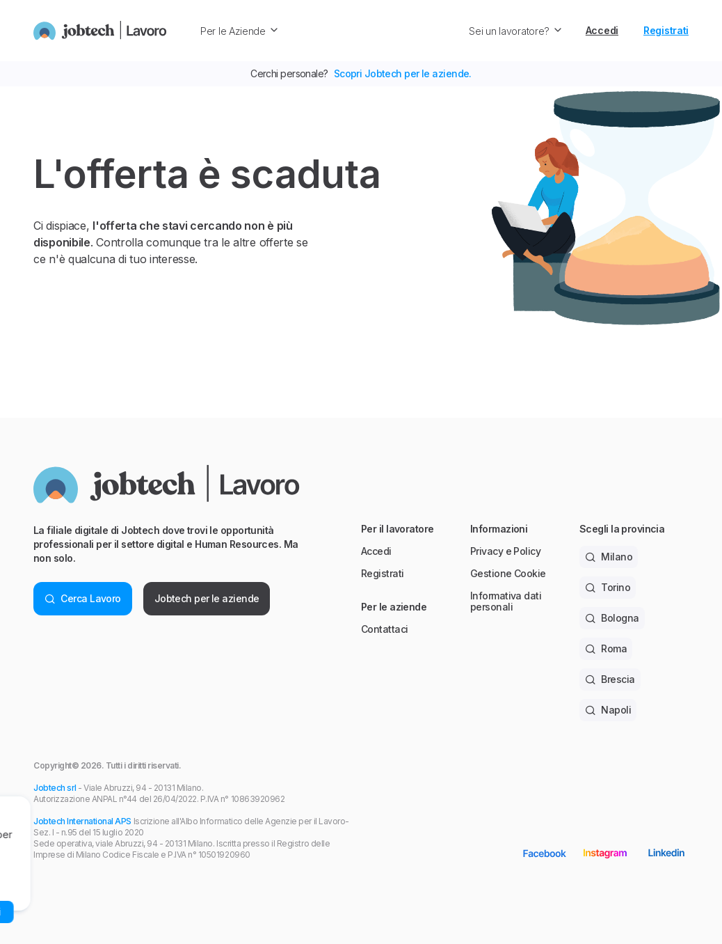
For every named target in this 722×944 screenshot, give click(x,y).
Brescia (610, 679)
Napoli (608, 710)
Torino (607, 587)
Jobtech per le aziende (206, 598)
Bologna (612, 618)
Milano (608, 557)
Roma (606, 648)
